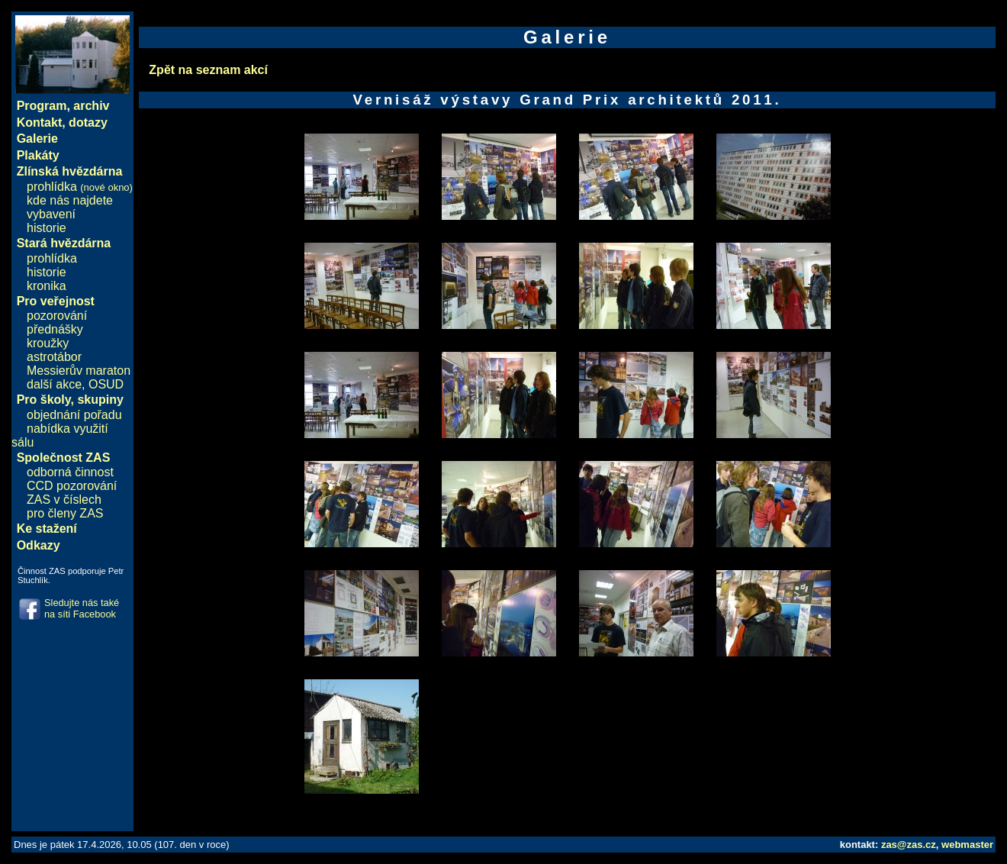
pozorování (57, 315)
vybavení (51, 214)
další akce (54, 384)
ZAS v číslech (64, 499)
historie (46, 227)
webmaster (967, 844)
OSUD (106, 384)
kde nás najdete (70, 200)
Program (42, 105)
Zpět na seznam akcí (208, 69)
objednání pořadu (74, 414)
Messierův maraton (78, 370)
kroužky (48, 343)
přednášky (55, 329)
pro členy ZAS (65, 513)
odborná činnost (70, 472)
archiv (91, 105)
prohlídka (80, 186)
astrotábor (54, 356)
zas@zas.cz (908, 844)
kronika (46, 285)
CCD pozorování (72, 485)
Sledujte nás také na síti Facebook (81, 608)
